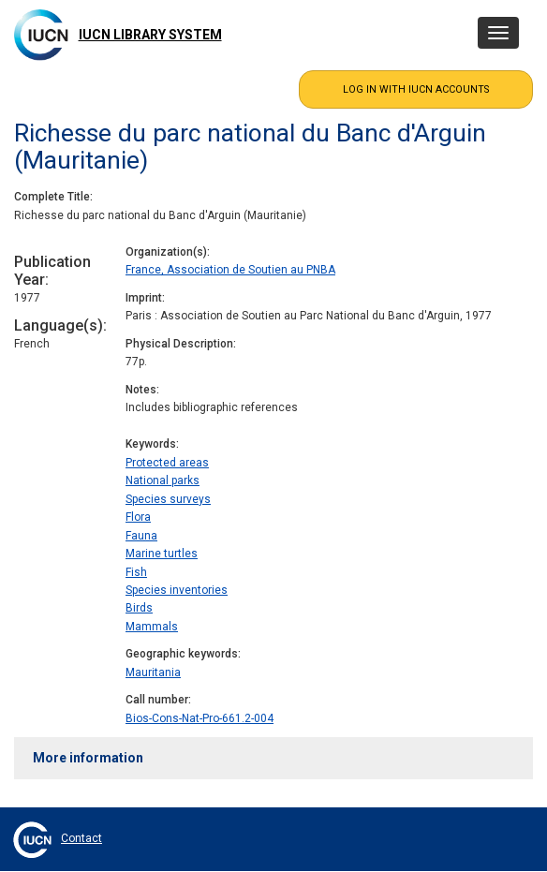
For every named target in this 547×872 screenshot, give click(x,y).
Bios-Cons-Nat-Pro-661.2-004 (200, 718)
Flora (138, 517)
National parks (163, 480)
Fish (136, 572)
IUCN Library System (150, 34)
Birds (139, 607)
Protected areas (167, 462)
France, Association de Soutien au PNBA (230, 269)
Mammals (152, 626)
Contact (81, 838)
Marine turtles (162, 553)
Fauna (141, 535)
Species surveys (168, 499)
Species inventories (177, 590)
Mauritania (153, 672)
